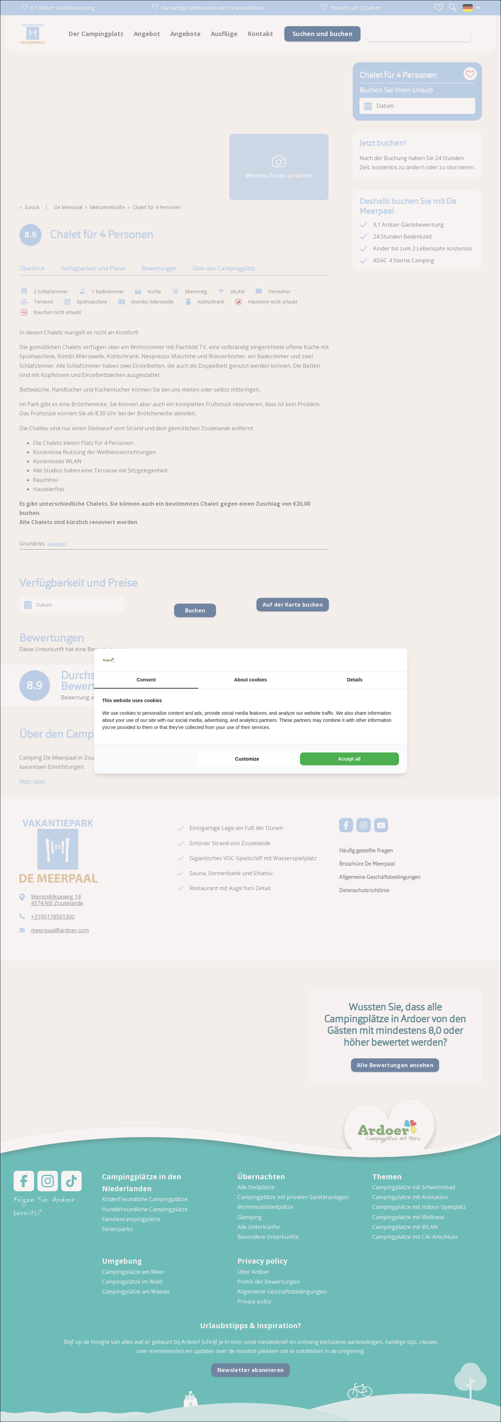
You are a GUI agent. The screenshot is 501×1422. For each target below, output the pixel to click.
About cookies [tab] (250, 679)
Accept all (349, 759)
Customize (247, 759)
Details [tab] (355, 679)
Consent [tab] (146, 679)
